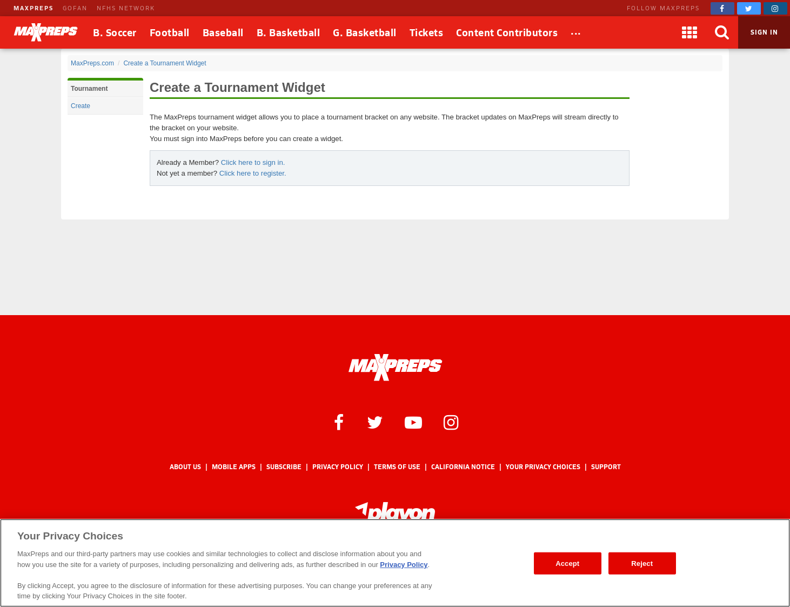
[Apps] (689, 32)
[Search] (722, 32)
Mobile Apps (234, 466)
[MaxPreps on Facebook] (722, 8)
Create (80, 106)
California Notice (463, 466)
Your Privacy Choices (543, 466)
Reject (642, 563)
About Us (185, 466)
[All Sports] (576, 32)
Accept (567, 563)
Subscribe (284, 466)
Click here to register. (252, 173)
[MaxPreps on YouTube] (413, 422)
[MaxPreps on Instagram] (775, 8)
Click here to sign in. (253, 162)
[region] (395, 563)
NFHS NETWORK (126, 8)
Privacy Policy (337, 466)
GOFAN (75, 8)
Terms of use (397, 466)
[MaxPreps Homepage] (395, 367)
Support (606, 466)
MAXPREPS (33, 8)
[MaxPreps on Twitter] (749, 8)
